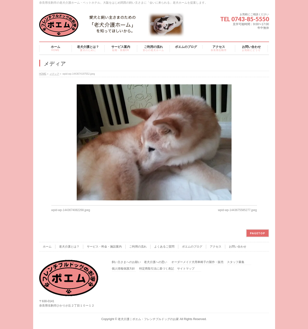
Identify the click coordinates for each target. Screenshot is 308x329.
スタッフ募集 (235, 262)
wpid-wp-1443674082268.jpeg (70, 210)
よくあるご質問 (164, 246)
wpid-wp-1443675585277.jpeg (237, 210)
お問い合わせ (237, 246)
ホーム (47, 246)
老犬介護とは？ (69, 246)
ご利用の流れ (138, 246)
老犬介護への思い (155, 262)
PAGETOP (257, 233)
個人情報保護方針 (123, 268)
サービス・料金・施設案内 (104, 246)
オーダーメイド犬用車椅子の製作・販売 (197, 262)
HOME (42, 74)
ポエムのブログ (192, 246)
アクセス (215, 246)
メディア (54, 74)
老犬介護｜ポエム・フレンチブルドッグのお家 (148, 319)
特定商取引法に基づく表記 (156, 268)
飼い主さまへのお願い (126, 262)
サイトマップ (186, 268)
